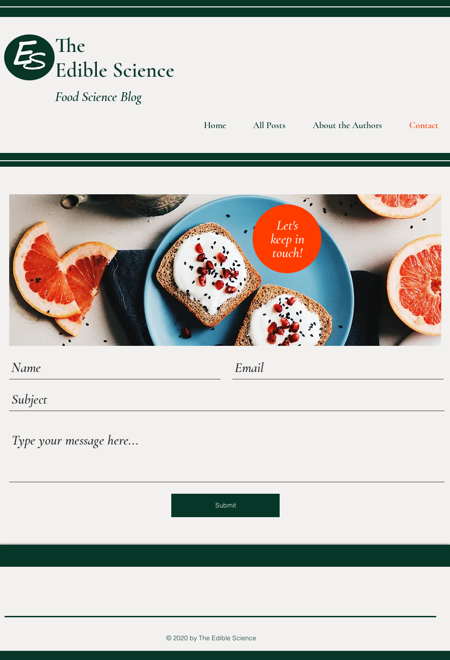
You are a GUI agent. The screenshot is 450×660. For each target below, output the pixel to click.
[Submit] (225, 505)
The (70, 45)
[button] (340, 125)
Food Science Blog (98, 96)
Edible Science (114, 70)
